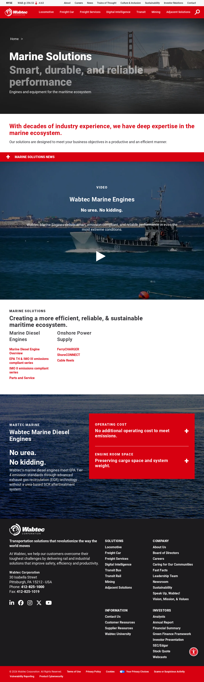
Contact (191, 3)
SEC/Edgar (160, 645)
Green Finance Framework (172, 634)
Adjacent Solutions (118, 587)
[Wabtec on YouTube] (49, 604)
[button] (142, 431)
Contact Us (113, 616)
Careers (79, 3)
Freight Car (113, 553)
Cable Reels (65, 360)
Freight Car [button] (67, 12)
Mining (110, 582)
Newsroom (160, 582)
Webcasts (160, 657)
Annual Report (163, 622)
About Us (159, 547)
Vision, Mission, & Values (171, 599)
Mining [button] (156, 12)
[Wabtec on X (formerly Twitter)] (39, 604)
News (90, 3)
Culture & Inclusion (131, 3)
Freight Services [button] (90, 12)
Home (14, 39)
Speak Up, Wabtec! (166, 593)
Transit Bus (113, 570)
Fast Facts (160, 570)
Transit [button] (141, 12)
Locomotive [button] (46, 12)
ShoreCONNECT (68, 355)
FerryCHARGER (68, 349)
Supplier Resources (119, 628)
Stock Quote (161, 651)
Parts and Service (22, 378)
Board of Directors (166, 553)
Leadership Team (165, 576)
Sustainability (152, 3)
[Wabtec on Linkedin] (11, 604)
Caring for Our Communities (173, 564)
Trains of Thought (106, 3)
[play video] (102, 256)
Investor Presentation (168, 640)
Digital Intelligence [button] (118, 12)
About (67, 3)
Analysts (159, 616)
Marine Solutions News (30, 157)
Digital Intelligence (118, 564)
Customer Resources (120, 622)
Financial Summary (166, 628)
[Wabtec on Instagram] (29, 604)
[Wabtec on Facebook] (21, 604)
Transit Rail (113, 576)
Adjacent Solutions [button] (178, 12)
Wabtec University (118, 634)
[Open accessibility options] (193, 651)
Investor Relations (173, 3)
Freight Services (116, 559)
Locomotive (113, 547)
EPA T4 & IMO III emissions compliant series (29, 361)
